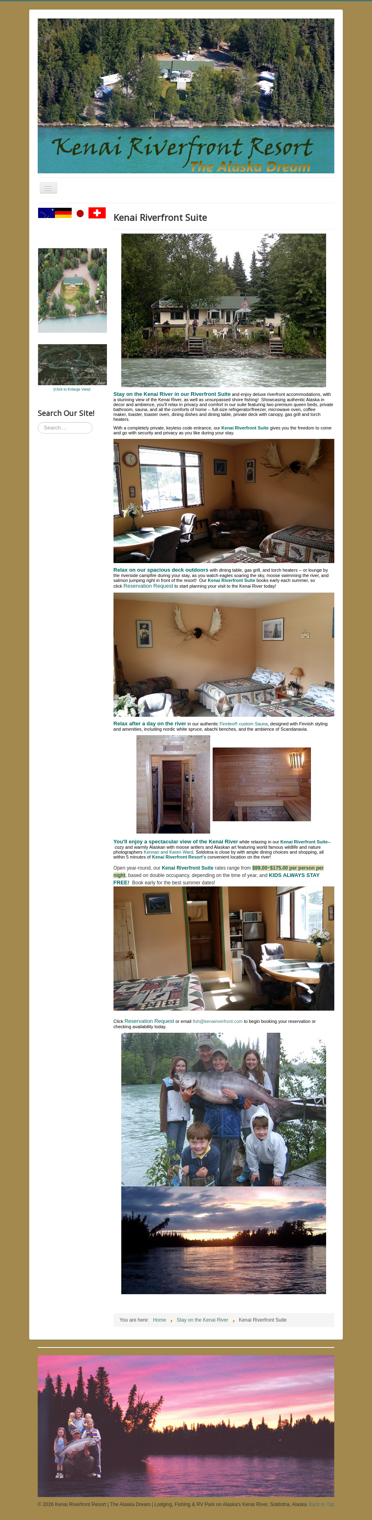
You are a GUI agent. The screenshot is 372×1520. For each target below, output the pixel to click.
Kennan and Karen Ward (168, 852)
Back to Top (321, 1504)
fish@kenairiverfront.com (218, 1021)
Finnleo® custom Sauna (244, 723)
